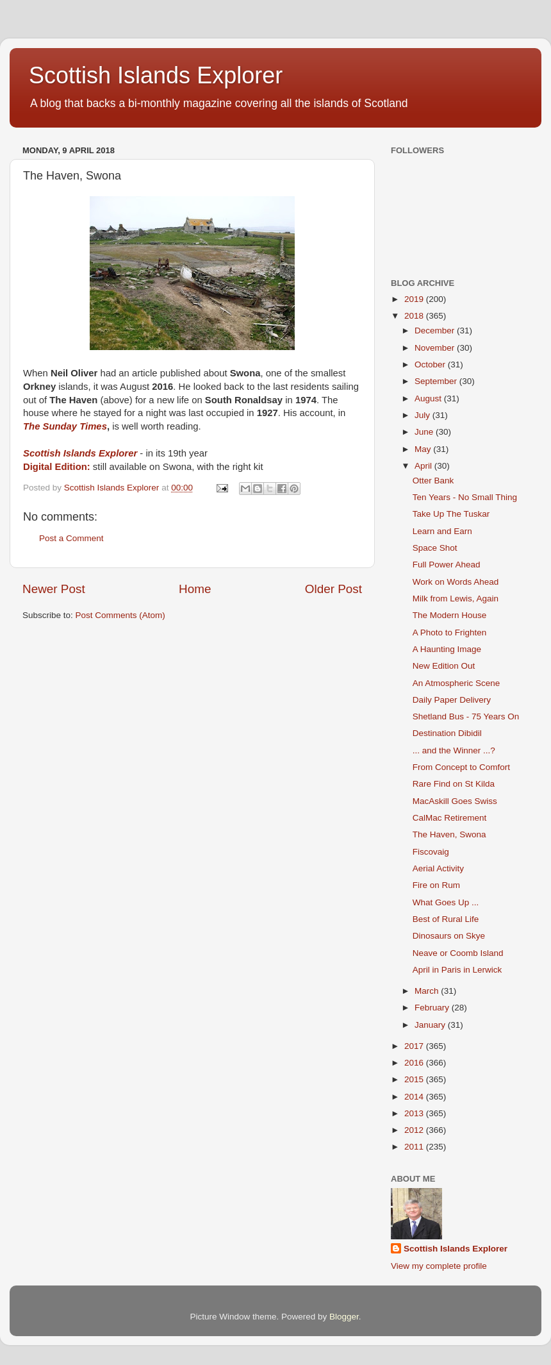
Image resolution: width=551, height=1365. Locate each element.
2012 (415, 1130)
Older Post (333, 589)
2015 (415, 1079)
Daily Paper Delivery (452, 700)
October (431, 364)
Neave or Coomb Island (458, 953)
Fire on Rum (436, 885)
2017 (415, 1046)
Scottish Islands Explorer (156, 75)
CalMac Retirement (450, 818)
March (428, 991)
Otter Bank (433, 480)
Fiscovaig (431, 852)
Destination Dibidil (447, 733)
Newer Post (53, 589)
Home (195, 589)
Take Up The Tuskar (451, 514)
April (424, 466)
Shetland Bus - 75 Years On (466, 716)
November (436, 348)
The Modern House (450, 615)
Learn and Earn (442, 531)
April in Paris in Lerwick (457, 970)
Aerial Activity (438, 868)
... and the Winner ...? (454, 750)
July (423, 415)
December (436, 330)
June (425, 432)
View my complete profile (439, 1266)
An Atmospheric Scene (456, 683)
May (424, 449)
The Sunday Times (65, 426)
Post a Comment (71, 538)
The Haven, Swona (449, 834)
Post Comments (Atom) (120, 615)
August (429, 398)
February (433, 1007)
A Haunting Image (447, 649)
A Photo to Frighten (450, 632)
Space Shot (435, 548)
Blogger (344, 1316)
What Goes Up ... (446, 902)
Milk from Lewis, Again (455, 598)
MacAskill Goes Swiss (455, 801)
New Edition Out (444, 666)
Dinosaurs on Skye (449, 936)
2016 (415, 1063)
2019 (415, 299)
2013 (415, 1113)
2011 (415, 1146)
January (431, 1025)
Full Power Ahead (447, 564)
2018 (415, 316)
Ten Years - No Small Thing (465, 497)
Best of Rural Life (446, 919)
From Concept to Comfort (461, 767)
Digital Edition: (56, 467)
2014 (415, 1096)
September (437, 381)
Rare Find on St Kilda (454, 784)
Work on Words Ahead (456, 582)
